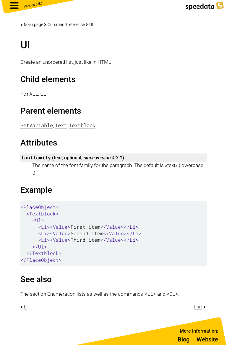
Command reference (66, 24)
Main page (33, 24)
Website (207, 339)
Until (198, 307)
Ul (91, 24)
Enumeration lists (66, 294)
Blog (183, 339)
